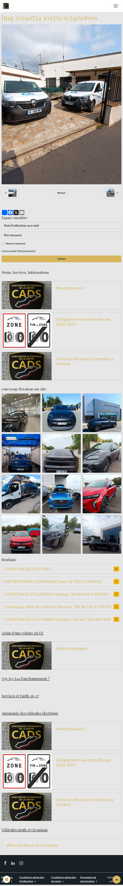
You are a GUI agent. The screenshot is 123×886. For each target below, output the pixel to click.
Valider (61, 258)
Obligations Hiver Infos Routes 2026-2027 (83, 321)
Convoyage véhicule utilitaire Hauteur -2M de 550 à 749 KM (58, 606)
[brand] (6, 6)
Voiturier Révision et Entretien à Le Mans (84, 361)
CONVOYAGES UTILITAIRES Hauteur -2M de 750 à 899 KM (57, 619)
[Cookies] (6, 879)
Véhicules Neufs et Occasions (32, 845)
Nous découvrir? (70, 287)
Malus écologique (71, 648)
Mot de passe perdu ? (27, 251)
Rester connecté (15, 243)
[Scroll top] (117, 880)
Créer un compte (9, 251)
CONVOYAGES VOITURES (27, 569)
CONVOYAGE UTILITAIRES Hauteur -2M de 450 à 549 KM (56, 594)
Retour (61, 192)
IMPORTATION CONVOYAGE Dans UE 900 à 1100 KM (52, 581)
